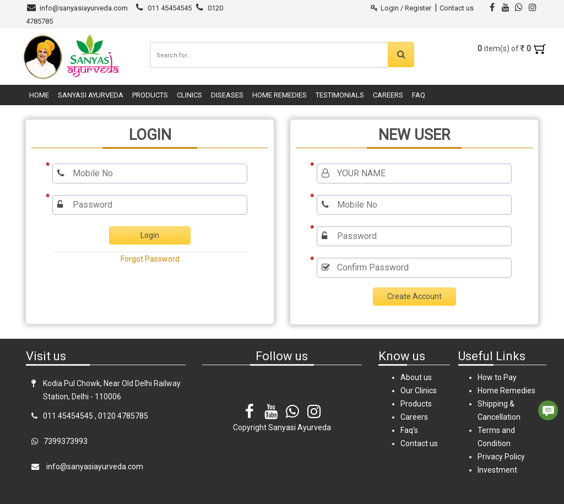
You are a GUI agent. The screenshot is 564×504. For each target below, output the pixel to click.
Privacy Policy (501, 456)
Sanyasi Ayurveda (90, 95)
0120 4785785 (123, 415)
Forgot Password (150, 258)
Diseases (227, 95)
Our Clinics (418, 390)
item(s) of (512, 48)
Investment (497, 469)
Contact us (457, 8)
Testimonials (340, 95)
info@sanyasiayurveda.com (84, 8)
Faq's (409, 430)
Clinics (189, 95)
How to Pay (497, 377)
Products (150, 95)
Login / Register (401, 8)
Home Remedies (279, 95)
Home (39, 95)
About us (416, 377)
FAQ (418, 95)
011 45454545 (170, 8)
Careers (388, 95)
